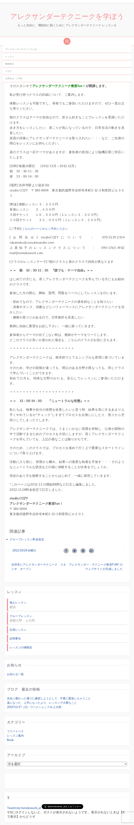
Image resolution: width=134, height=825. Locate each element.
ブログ (8, 72)
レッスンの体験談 (21, 631)
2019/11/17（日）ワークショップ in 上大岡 (36, 690)
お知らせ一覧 (16, 657)
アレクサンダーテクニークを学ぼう (67, 17)
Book (10, 723)
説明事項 (15, 622)
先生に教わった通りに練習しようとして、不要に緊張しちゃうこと (51, 682)
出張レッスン (18, 613)
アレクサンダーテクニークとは (21, 50)
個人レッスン (18, 587)
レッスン (9, 57)
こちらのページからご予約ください (45, 224)
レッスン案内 (16, 719)
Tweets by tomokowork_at (24, 791)
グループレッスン (21, 600)
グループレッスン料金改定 (28, 524)
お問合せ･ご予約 (13, 79)
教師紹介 (9, 64)
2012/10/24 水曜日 (25, 535)
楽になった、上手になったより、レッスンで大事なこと (44, 686)
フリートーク (16, 714)
